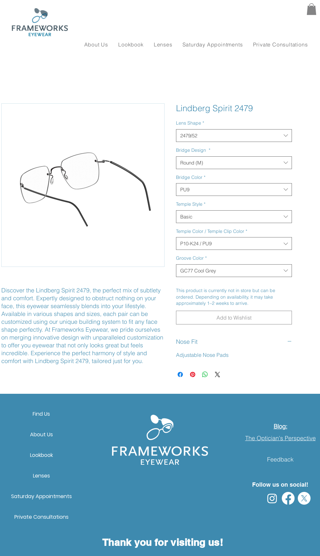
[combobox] (234, 135)
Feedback (280, 459)
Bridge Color (190, 177)
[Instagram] (272, 498)
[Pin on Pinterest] (193, 374)
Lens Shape (190, 123)
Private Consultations (41, 517)
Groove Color (191, 258)
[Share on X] (217, 374)
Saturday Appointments (41, 496)
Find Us (41, 414)
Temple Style (190, 204)
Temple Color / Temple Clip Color (211, 231)
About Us (41, 434)
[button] (311, 9)
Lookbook (41, 455)
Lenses (41, 475)
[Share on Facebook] (180, 374)
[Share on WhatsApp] (205, 374)
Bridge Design (193, 150)
